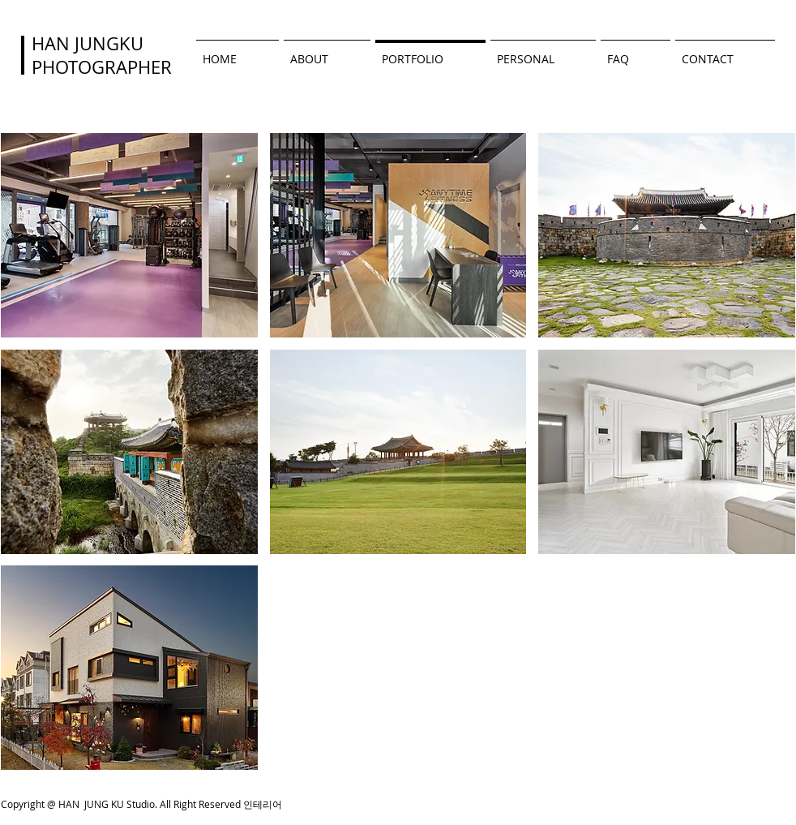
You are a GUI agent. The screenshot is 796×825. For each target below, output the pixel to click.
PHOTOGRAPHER (102, 67)
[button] (129, 235)
